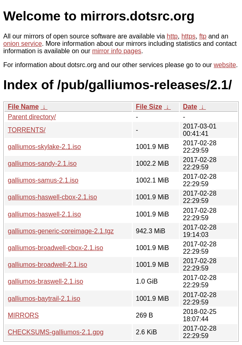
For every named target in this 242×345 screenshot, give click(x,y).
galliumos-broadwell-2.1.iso (47, 264)
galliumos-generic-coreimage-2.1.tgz (61, 231)
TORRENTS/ (26, 129)
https (188, 36)
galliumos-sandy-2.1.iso (42, 163)
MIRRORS (23, 315)
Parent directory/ (32, 116)
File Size (149, 106)
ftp (202, 36)
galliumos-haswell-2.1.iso (44, 214)
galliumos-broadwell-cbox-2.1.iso (55, 247)
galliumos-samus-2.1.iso (43, 180)
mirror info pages (116, 50)
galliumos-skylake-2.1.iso (44, 146)
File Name (23, 106)
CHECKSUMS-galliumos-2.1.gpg (56, 332)
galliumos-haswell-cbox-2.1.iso (52, 197)
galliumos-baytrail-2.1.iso (44, 298)
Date (190, 106)
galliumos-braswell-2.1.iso (45, 281)
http (172, 36)
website (225, 64)
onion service (22, 43)
